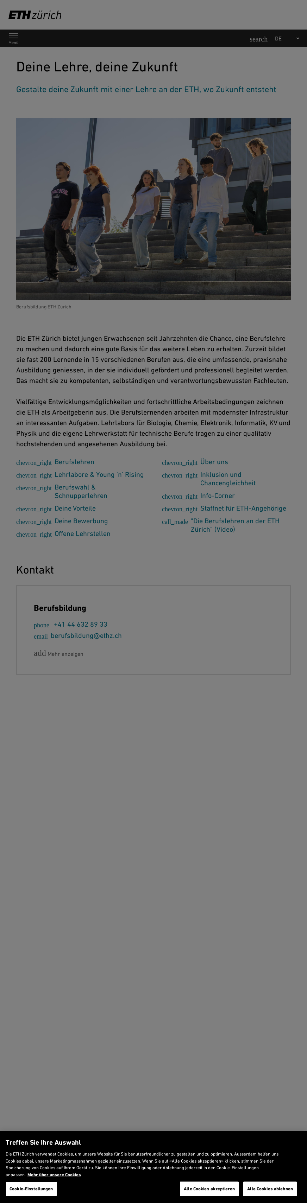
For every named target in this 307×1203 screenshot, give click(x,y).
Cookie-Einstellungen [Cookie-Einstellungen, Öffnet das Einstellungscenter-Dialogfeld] (31, 1188)
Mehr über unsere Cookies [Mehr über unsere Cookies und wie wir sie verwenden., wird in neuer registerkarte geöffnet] (54, 1174)
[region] (153, 1167)
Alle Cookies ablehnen (270, 1188)
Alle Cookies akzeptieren (209, 1188)
